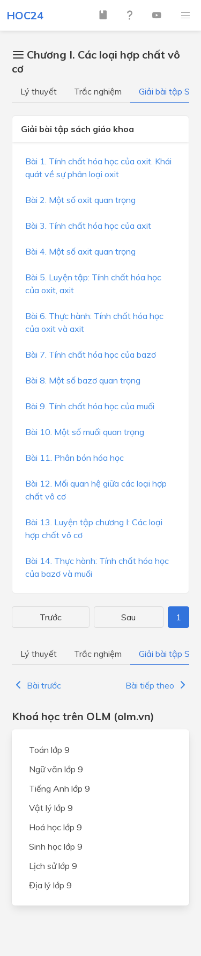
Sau (128, 617)
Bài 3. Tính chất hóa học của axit (88, 225)
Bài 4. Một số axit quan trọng (80, 251)
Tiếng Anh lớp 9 (59, 788)
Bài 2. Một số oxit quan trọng (80, 199)
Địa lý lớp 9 (50, 885)
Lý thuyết (38, 91)
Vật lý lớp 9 (51, 807)
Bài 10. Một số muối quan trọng (84, 431)
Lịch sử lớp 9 (53, 865)
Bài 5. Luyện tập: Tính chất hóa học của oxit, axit (93, 283)
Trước (51, 617)
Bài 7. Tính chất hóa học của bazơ (90, 354)
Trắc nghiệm (98, 91)
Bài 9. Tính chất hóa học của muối (89, 406)
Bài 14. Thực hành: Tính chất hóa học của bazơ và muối (97, 567)
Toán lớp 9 (49, 749)
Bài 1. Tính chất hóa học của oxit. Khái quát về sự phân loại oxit (98, 167)
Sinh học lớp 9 (56, 846)
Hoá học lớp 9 (55, 827)
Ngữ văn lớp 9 (56, 769)
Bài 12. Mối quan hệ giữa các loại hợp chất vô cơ (96, 490)
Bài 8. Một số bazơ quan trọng (82, 380)
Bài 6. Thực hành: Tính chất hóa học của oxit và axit (94, 322)
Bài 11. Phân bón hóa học (74, 457)
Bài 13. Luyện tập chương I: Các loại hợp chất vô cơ (93, 528)
